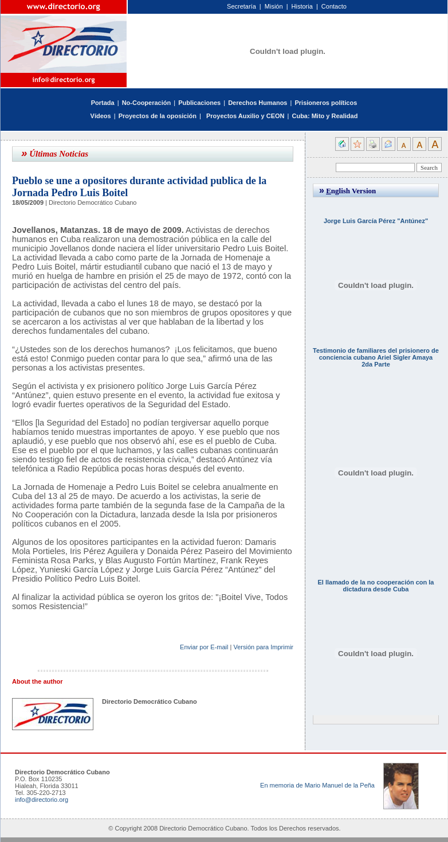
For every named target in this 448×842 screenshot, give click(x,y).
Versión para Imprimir (263, 647)
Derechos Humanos (257, 102)
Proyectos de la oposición (158, 115)
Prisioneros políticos (325, 102)
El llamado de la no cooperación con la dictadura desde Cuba (376, 585)
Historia (302, 6)
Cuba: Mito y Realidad (324, 115)
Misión (274, 6)
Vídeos (101, 115)
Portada (103, 102)
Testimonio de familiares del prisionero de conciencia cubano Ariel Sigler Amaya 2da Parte (376, 357)
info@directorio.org (41, 799)
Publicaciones (199, 102)
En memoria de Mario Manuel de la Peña (317, 785)
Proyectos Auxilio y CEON (245, 115)
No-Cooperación (146, 102)
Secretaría (241, 6)
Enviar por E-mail (204, 647)
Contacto (334, 6)
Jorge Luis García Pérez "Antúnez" (376, 220)
